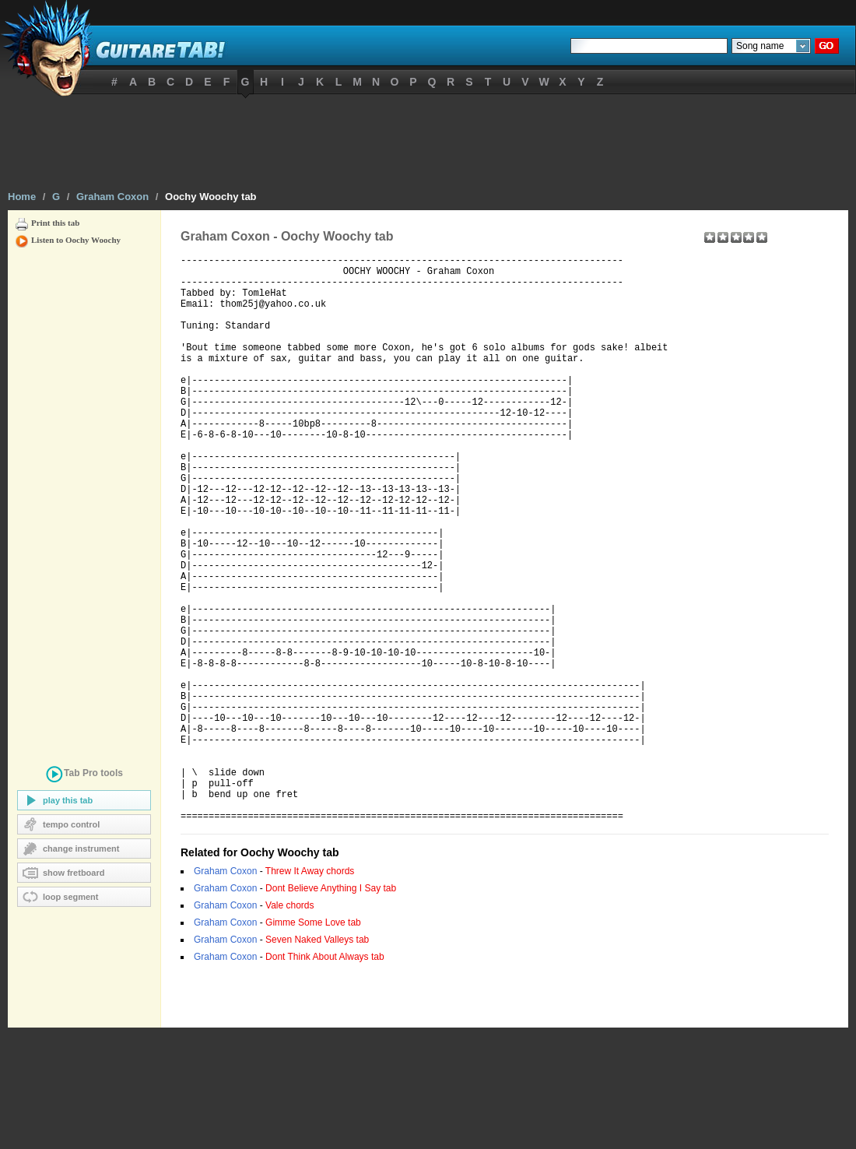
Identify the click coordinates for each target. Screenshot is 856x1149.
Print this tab (55, 222)
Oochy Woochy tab (211, 196)
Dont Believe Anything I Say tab (330, 1009)
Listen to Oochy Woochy (76, 239)
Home (22, 196)
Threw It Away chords (310, 992)
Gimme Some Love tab (313, 1043)
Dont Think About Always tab (324, 1078)
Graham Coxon (112, 196)
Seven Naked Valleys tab (317, 1061)
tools (84, 776)
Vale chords (289, 1026)
